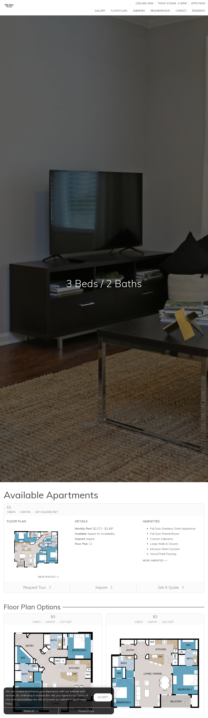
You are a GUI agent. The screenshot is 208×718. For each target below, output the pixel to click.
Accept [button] (103, 697)
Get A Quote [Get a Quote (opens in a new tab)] (171, 587)
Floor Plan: (81, 544)
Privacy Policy (86, 710)
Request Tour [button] (37, 587)
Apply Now (198, 3)
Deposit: (80, 539)
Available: (81, 533)
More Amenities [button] (155, 560)
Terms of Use (31, 710)
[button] (36, 552)
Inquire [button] (104, 587)
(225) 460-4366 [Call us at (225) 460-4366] (144, 3)
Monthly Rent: (83, 528)
